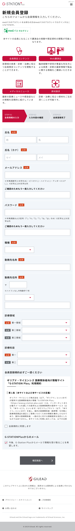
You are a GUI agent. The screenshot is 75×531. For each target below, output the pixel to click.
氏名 (7, 132)
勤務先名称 (11, 259)
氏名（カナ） (12, 150)
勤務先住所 (11, 277)
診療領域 (10, 315)
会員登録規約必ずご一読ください (23, 372)
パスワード (11, 205)
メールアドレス (13, 167)
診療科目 (10, 347)
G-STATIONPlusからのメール (22, 437)
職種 (7, 242)
